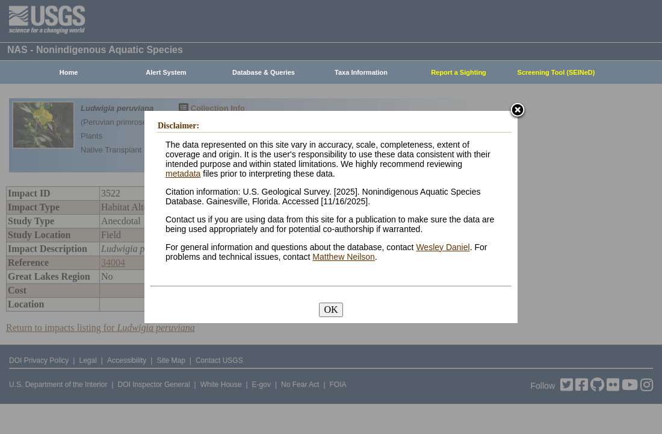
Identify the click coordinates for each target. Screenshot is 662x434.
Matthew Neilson (343, 257)
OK (331, 309)
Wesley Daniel (442, 247)
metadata (183, 173)
